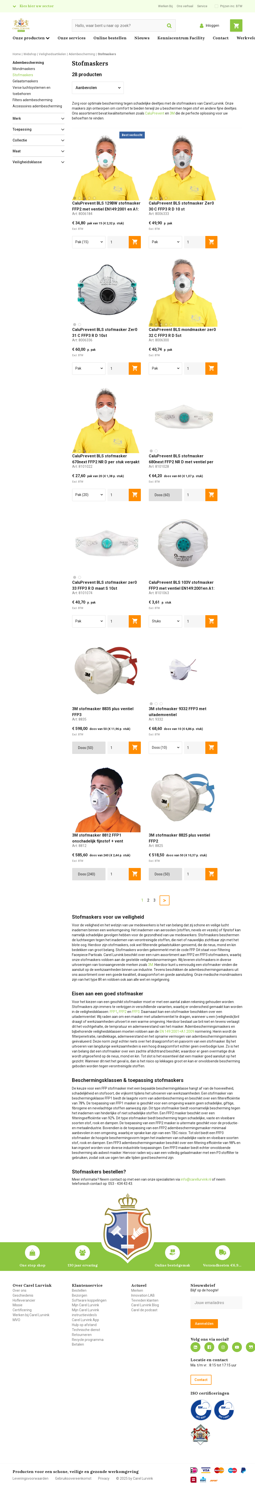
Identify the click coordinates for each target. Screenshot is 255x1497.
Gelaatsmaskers (25, 81)
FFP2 (123, 1012)
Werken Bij (165, 6)
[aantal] (118, 242)
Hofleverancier (24, 1300)
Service (202, 6)
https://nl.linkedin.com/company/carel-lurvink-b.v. (195, 1347)
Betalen (78, 1344)
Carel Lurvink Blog (145, 1305)
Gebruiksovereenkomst (73, 1478)
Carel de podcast (144, 1310)
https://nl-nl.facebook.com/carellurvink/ (209, 1347)
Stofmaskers (23, 75)
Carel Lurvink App (85, 1320)
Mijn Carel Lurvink (85, 1305)
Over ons (19, 1290)
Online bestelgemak (172, 1265)
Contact (221, 37)
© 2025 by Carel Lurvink (134, 1478)
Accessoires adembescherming (37, 106)
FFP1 (113, 1012)
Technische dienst (86, 1330)
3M (172, 113)
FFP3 (136, 1012)
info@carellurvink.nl (196, 1179)
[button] (38, 118)
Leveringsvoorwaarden (30, 1478)
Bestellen (79, 1290)
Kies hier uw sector (37, 6)
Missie (17, 1305)
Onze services (71, 37)
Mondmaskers (24, 69)
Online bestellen (110, 37)
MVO (16, 1320)
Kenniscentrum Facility (181, 37)
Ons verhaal (185, 6)
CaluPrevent (154, 113)
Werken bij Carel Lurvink (31, 1315)
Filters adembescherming (32, 100)
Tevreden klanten (144, 1300)
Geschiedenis (23, 1295)
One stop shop (32, 1265)
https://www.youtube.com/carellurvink (237, 1347)
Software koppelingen (89, 1300)
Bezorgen (79, 1295)
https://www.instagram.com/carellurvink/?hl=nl (223, 1347)
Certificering (22, 1310)
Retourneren (82, 1335)
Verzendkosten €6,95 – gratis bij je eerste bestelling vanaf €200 (222, 1265)
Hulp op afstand (84, 1325)
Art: (82, 214)
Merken (137, 1290)
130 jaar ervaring (83, 1265)
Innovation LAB (143, 1295)
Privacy (103, 1478)
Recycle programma (88, 1340)
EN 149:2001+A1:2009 (177, 1031)
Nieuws (141, 37)
